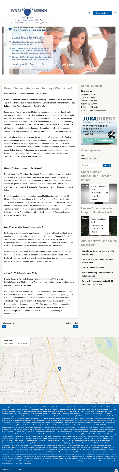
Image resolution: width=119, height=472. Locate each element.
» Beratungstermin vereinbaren (93, 110)
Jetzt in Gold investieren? (93, 268)
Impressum (17, 469)
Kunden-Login (102, 13)
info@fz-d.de (93, 107)
